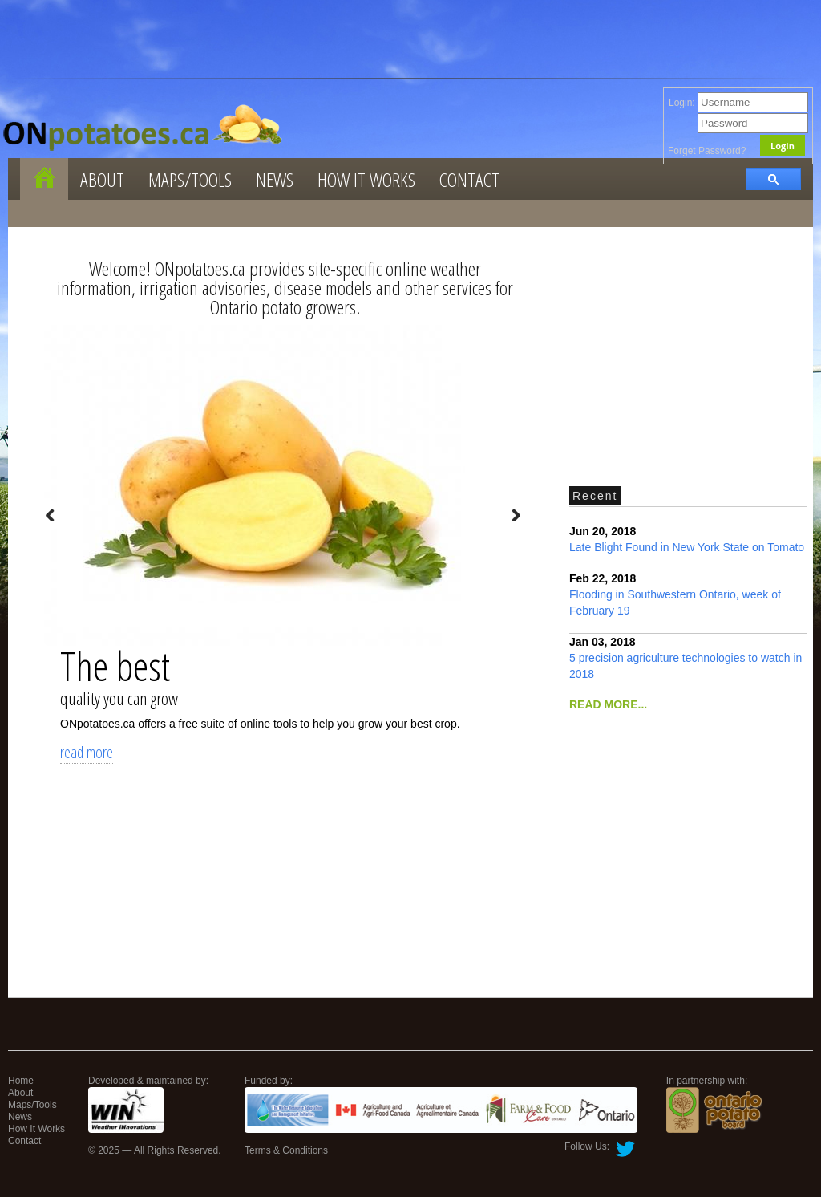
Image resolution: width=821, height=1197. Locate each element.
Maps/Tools (190, 179)
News (274, 179)
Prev (51, 515)
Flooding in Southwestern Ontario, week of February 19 (675, 594)
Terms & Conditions (286, 1150)
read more (86, 752)
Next (516, 515)
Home (21, 1080)
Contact (469, 179)
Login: (738, 102)
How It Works (366, 179)
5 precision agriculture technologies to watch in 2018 (685, 657)
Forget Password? (707, 150)
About (102, 179)
